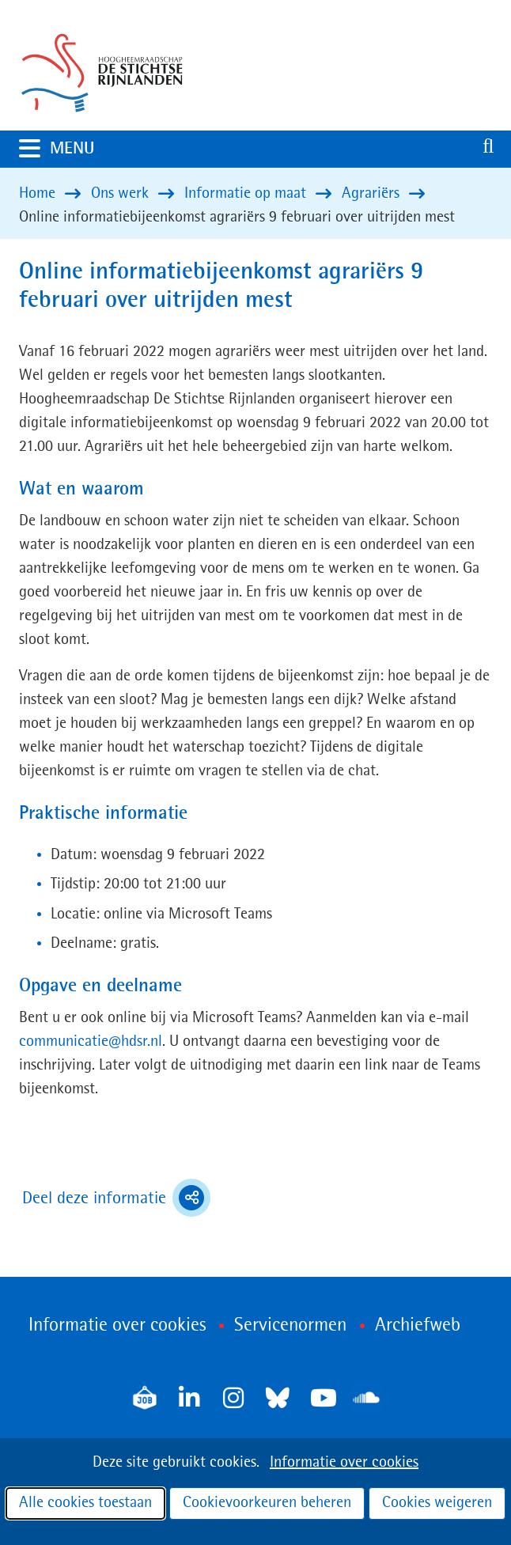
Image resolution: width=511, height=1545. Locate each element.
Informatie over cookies (344, 1463)
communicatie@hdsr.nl (90, 1042)
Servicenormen (290, 1325)
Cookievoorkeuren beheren (267, 1503)
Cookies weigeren (437, 1503)
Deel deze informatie (116, 1198)
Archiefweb (417, 1325)
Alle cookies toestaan (85, 1503)
